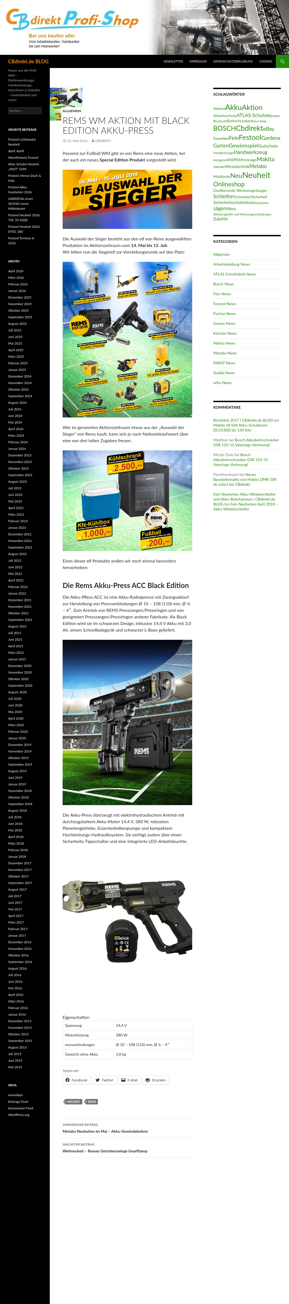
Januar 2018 (17, 856)
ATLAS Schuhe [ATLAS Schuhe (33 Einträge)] (252, 115)
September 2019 (20, 764)
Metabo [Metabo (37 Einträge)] (258, 166)
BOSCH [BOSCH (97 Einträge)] (224, 128)
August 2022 (17, 554)
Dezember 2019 (19, 745)
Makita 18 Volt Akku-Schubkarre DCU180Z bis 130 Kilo (240, 427)
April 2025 (16, 350)
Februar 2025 (18, 363)
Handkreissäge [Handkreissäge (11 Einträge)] (223, 153)
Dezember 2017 (19, 863)
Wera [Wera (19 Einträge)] (231, 208)
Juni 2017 (15, 902)
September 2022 (20, 547)
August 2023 (17, 481)
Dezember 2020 (19, 666)
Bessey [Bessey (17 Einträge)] (274, 115)
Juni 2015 (15, 1060)
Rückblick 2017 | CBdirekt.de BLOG (243, 420)
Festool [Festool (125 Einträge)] (250, 137)
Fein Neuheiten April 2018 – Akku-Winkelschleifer (245, 506)
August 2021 (17, 626)
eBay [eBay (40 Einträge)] (269, 129)
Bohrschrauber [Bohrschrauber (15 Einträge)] (239, 121)
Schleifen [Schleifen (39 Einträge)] (223, 196)
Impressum (198, 61)
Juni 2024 (15, 416)
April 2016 (16, 995)
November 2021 (20, 606)
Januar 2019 (17, 784)
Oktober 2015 (18, 1034)
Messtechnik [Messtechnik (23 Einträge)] (237, 166)
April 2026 (16, 271)
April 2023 (16, 508)
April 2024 (16, 429)
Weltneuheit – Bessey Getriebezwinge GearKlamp (127, 1147)
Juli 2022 (14, 560)
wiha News (222, 382)
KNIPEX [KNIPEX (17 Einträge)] (234, 159)
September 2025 (20, 317)
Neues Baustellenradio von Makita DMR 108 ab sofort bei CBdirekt (244, 479)
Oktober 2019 (18, 758)
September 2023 (20, 475)
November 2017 (20, 870)
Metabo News (225, 353)
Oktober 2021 (18, 613)
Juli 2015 (14, 1054)
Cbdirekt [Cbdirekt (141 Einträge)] (249, 128)
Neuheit (73, 1101)
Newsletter (173, 61)
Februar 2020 (18, 731)
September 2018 (20, 804)
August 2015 (17, 1047)
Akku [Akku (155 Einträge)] (233, 107)
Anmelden (15, 1095)
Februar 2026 (18, 284)
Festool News (224, 303)
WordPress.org (18, 1115)
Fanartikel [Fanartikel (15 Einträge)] (221, 138)
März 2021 (16, 652)
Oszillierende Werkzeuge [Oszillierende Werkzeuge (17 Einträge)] (234, 190)
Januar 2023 (17, 527)
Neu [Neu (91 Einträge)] (236, 175)
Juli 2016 (14, 975)
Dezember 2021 (19, 600)
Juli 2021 (14, 633)
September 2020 (20, 685)
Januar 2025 (17, 370)
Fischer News (224, 313)
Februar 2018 (18, 850)
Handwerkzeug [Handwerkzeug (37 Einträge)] (250, 152)
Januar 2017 (17, 935)
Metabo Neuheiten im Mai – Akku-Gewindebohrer (127, 1127)
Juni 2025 (15, 337)
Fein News (222, 293)
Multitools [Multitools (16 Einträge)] (221, 176)
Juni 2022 (15, 567)
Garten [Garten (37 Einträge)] (221, 146)
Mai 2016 (15, 988)
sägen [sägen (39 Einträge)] (219, 208)
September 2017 (20, 883)
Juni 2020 (15, 705)
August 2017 (17, 889)
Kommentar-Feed (20, 1108)
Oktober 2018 (18, 797)
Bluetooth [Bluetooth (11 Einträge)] (220, 121)
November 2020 (20, 672)
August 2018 (17, 810)
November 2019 (20, 751)
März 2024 (16, 435)
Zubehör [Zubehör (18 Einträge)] (220, 219)
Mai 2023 (15, 501)
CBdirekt (103, 141)
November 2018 (20, 791)
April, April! (16, 151)
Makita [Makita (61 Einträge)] (266, 159)
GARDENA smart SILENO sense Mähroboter (20, 204)
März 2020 (16, 725)
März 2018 (16, 843)
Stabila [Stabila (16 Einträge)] (250, 202)
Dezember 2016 (19, 942)
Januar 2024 (17, 449)
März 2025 (16, 356)
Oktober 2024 (18, 389)
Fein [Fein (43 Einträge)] (234, 138)
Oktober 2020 (18, 679)
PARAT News (224, 362)
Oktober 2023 (18, 468)
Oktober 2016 (18, 955)
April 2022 (16, 580)
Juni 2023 (15, 495)
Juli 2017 (14, 896)
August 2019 (17, 771)
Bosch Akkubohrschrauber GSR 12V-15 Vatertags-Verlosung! (246, 442)
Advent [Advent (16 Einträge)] (219, 108)
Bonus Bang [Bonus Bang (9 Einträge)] (258, 121)
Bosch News (223, 284)
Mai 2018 (15, 830)
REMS (92, 1101)
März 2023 (16, 514)
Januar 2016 (17, 1014)
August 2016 (17, 968)
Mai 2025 (15, 343)
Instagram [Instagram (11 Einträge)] (220, 160)
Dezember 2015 (19, 1021)
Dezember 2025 (19, 297)
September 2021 (20, 620)
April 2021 (16, 646)
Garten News (224, 323)
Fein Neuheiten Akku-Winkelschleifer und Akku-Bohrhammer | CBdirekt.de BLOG (244, 499)
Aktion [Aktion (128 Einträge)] (252, 107)
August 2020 (17, 692)
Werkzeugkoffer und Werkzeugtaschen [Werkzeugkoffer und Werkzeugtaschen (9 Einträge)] (238, 214)
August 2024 (17, 402)
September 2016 (20, 962)
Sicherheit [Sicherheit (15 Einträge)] (259, 197)
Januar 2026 (17, 291)
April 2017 (16, 916)
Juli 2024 (14, 409)
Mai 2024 (15, 422)
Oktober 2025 (18, 310)
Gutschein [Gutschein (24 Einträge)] (268, 145)
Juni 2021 (15, 639)
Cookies (266, 61)
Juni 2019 (15, 777)
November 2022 (20, 541)
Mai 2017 (15, 909)
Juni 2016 (15, 981)
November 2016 (20, 949)
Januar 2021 (17, 659)
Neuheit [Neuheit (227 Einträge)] (256, 175)
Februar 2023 (18, 521)
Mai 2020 (15, 712)
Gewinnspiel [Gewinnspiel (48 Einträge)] (243, 145)
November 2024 (20, 383)
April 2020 (16, 718)
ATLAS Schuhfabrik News (234, 274)
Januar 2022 (17, 593)
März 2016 (16, 1001)
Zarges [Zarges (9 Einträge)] (267, 214)
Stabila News (224, 372)
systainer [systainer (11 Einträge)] (262, 203)
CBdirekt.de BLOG (28, 61)
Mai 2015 (15, 1067)
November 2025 (20, 304)
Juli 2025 (14, 330)
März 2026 (16, 277)
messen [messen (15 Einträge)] (219, 166)
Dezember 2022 (19, 534)
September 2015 (20, 1041)
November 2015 (20, 1027)
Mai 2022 (15, 574)
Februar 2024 (18, 442)
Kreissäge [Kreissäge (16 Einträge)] (249, 159)
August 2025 (17, 324)
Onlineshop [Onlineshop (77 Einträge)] (229, 184)
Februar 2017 (18, 929)
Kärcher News (225, 333)
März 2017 (16, 922)
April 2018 (16, 837)
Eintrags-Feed (18, 1102)
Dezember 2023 (19, 455)
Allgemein (72, 111)
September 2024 (20, 396)
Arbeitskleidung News (231, 264)
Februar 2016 (18, 1008)
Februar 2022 (18, 587)
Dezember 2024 (19, 376)
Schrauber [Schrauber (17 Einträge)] (242, 196)
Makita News (224, 343)
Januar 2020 (17, 738)
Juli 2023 (14, 488)
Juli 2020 (14, 699)
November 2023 (20, 462)
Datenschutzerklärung (233, 61)
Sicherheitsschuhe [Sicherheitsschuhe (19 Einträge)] (229, 202)
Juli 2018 (14, 817)
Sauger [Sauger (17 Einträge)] (261, 190)
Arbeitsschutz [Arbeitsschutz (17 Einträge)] (225, 115)
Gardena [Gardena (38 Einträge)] (271, 138)
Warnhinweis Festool (23, 157)
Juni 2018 (15, 824)
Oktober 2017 (18, 876)
